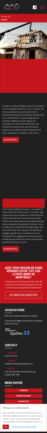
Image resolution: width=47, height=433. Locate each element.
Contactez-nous (23, 396)
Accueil (4, 16)
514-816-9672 (11, 356)
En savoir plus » (11, 140)
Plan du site (23, 401)
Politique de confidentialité (24, 426)
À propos (24, 390)
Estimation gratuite (23, 295)
